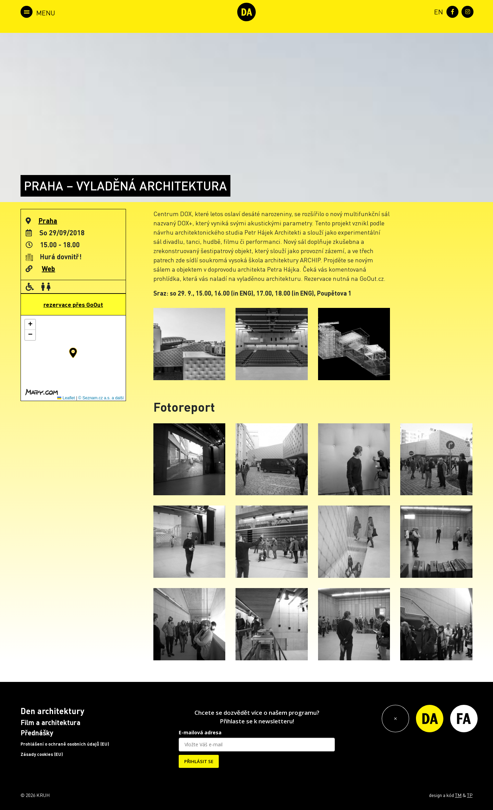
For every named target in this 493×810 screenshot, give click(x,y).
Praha (47, 220)
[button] (73, 353)
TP (469, 795)
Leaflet (66, 398)
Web (48, 268)
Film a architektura (50, 722)
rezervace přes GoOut (73, 304)
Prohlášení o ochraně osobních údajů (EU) (65, 744)
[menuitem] (437, 11)
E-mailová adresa (200, 732)
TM (458, 795)
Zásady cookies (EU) (42, 754)
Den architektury (52, 711)
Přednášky (37, 732)
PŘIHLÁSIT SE (198, 761)
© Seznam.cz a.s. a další (101, 398)
